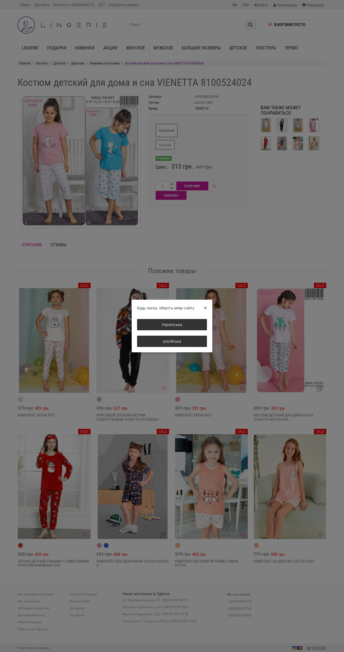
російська (172, 341)
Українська (172, 324)
